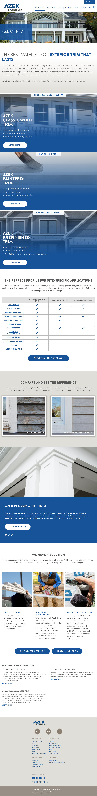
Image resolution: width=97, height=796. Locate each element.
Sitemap (46, 793)
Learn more (7, 683)
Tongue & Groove (13, 324)
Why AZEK (35, 760)
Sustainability (36, 766)
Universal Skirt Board (14, 312)
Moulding (35, 745)
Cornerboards (13, 328)
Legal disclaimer (37, 793)
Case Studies (36, 762)
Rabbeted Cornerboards (13, 333)
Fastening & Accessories (39, 753)
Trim (33, 743)
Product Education (54, 743)
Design (62, 8)
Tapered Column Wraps (14, 341)
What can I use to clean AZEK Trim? (15, 691)
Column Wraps (13, 337)
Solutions (52, 8)
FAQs (50, 749)
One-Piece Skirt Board (14, 316)
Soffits (14, 345)
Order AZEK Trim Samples (48, 358)
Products (40, 8)
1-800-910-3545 (40, 782)
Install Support (66, 651)
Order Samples (53, 753)
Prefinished (35, 747)
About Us (86, 8)
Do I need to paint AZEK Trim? (13, 669)
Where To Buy (53, 760)
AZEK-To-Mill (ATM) (14, 349)
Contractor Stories (31, 651)
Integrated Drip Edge (13, 320)
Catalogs (51, 741)
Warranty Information (55, 747)
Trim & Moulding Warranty (57, 762)
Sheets (34, 751)
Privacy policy (50, 791)
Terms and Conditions (38, 791)
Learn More (14, 145)
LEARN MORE (17, 527)
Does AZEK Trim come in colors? (63, 669)
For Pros (89, 2)
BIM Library (52, 751)
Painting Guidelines (55, 745)
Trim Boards (13, 305)
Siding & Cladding (37, 741)
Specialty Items (36, 749)
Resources (73, 8)
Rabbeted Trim (13, 309)
